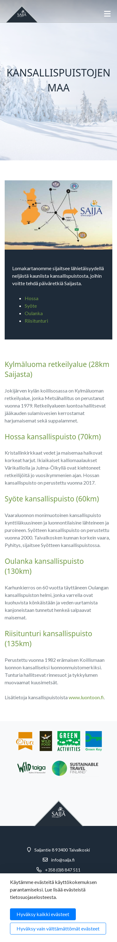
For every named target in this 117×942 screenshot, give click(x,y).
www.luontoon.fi (86, 697)
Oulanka (34, 313)
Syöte (31, 306)
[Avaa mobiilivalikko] (107, 13)
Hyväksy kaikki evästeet (43, 914)
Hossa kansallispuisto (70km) (53, 437)
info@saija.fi (63, 859)
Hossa (31, 298)
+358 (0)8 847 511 (62, 869)
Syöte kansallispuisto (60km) (52, 499)
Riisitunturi (36, 321)
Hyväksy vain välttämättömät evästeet (58, 928)
